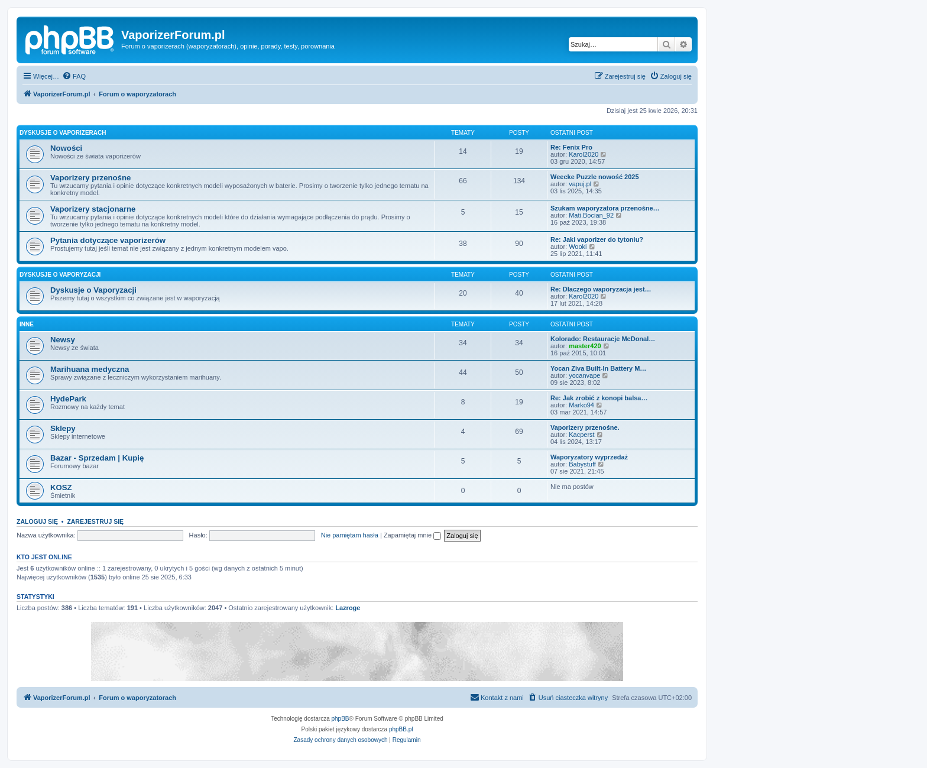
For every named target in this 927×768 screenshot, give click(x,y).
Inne (27, 324)
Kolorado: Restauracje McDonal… (602, 338)
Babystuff (582, 464)
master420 (585, 345)
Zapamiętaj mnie (412, 535)
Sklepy (63, 428)
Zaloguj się (37, 521)
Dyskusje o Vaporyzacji (60, 274)
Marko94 (581, 405)
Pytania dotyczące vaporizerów (108, 240)
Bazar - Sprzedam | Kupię (97, 457)
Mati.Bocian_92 (591, 215)
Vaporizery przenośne (90, 177)
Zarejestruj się (95, 521)
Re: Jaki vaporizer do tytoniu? (596, 239)
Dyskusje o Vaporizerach (63, 132)
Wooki (577, 246)
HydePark (68, 398)
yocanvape (584, 375)
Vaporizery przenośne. (585, 427)
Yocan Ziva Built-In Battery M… (598, 368)
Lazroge (347, 607)
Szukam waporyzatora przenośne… (605, 208)
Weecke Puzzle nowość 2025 (594, 176)
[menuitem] (74, 76)
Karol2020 (583, 154)
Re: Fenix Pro (571, 147)
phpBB (340, 718)
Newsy (62, 339)
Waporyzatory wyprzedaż (589, 457)
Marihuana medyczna (89, 369)
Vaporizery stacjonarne (92, 209)
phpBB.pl (401, 729)
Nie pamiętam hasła (349, 535)
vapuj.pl (580, 183)
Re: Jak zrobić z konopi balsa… (598, 397)
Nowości (66, 148)
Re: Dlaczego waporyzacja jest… (601, 289)
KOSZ (61, 487)
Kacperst (581, 434)
